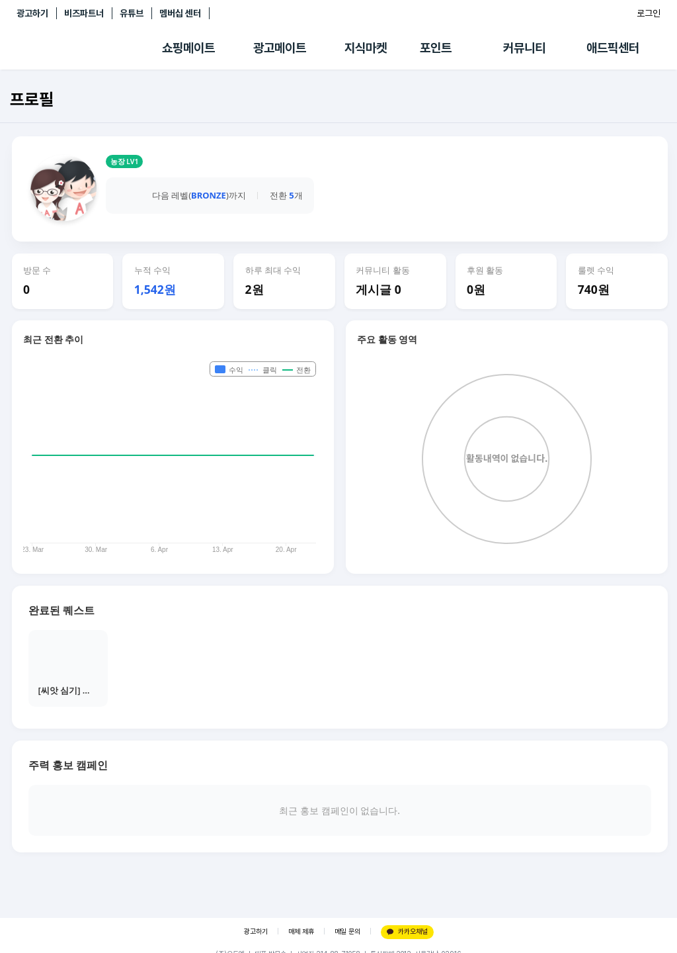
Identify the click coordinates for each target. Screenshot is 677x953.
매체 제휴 (301, 931)
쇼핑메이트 (188, 48)
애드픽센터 (612, 48)
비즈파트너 (84, 13)
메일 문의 (347, 931)
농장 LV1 (124, 161)
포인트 (436, 48)
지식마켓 (365, 48)
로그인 (648, 13)
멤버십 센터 (180, 13)
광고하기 (32, 13)
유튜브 (131, 13)
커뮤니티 (524, 48)
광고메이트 (279, 48)
